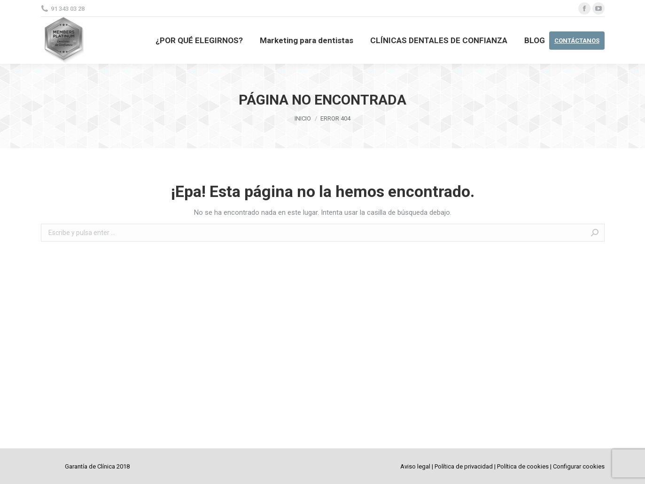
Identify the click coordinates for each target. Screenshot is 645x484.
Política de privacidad (464, 466)
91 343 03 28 (68, 8)
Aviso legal (415, 466)
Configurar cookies (579, 466)
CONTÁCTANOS (576, 40)
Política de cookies (523, 466)
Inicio (303, 118)
